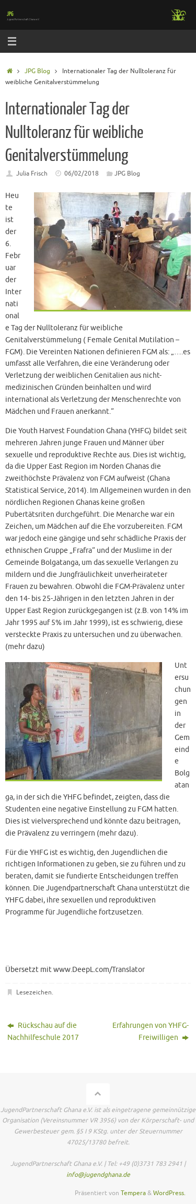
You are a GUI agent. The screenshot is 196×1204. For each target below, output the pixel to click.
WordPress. (169, 1193)
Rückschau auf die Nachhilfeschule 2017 (43, 1031)
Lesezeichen (34, 992)
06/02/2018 (81, 173)
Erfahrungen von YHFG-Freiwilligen (150, 1031)
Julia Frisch (32, 173)
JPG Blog (37, 71)
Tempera (133, 1193)
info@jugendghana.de (98, 1175)
